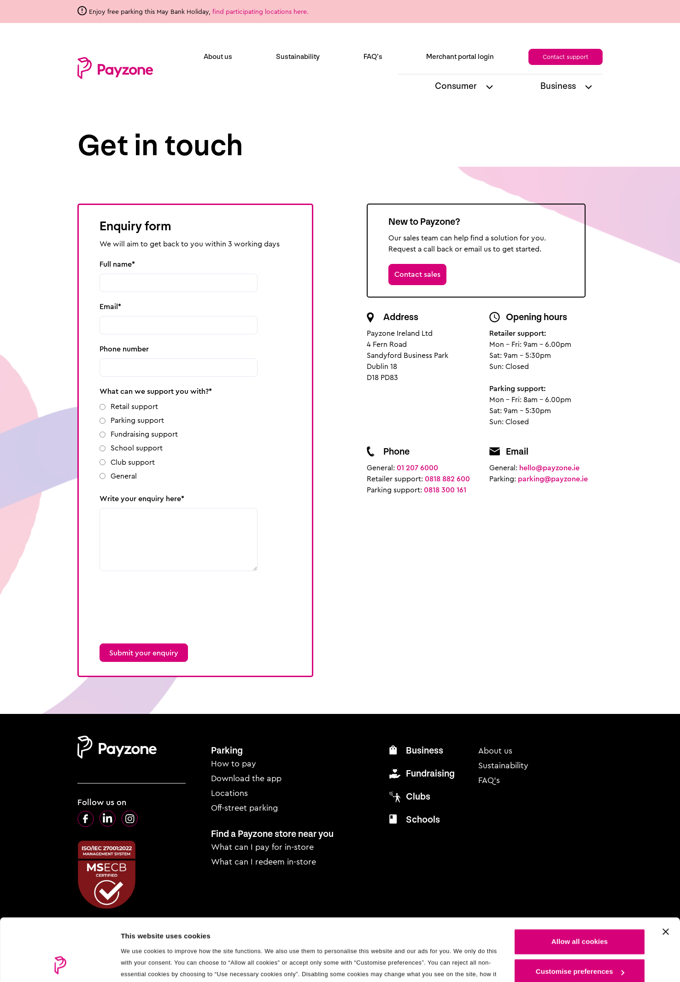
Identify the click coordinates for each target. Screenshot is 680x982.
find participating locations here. (261, 11)
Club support (133, 462)
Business (558, 86)
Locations (229, 793)
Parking (227, 750)
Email (109, 306)
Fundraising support (144, 434)
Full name (116, 264)
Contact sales (417, 274)
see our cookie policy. (216, 938)
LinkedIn (108, 819)
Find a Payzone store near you (272, 834)
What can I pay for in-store (262, 847)
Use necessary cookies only (580, 943)
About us (218, 57)
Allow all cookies (579, 883)
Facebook (85, 819)
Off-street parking (244, 808)
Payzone (115, 68)
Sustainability (298, 57)
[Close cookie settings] (665, 873)
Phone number (124, 349)
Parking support (137, 420)
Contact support (565, 57)
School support (137, 448)
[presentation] (170, 602)
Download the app (246, 778)
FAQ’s (372, 57)
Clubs (418, 796)
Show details (142, 964)
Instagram (130, 819)
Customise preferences (580, 913)
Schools (423, 819)
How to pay (233, 764)
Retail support (134, 406)
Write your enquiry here (140, 498)
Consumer (456, 86)
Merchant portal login (460, 57)
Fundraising (430, 773)
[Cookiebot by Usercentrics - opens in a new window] (59, 964)
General (124, 476)
